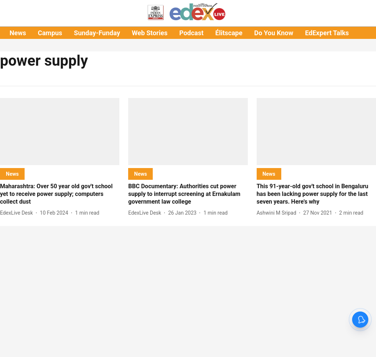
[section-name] (12, 173)
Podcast (191, 33)
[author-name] (18, 213)
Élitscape (228, 33)
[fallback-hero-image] (59, 131)
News (18, 33)
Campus (50, 33)
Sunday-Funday (97, 33)
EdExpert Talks (327, 33)
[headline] (59, 194)
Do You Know (273, 33)
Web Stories (149, 33)
